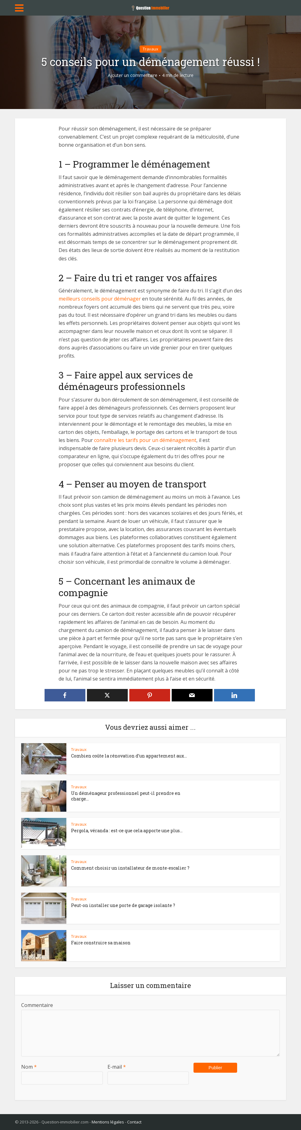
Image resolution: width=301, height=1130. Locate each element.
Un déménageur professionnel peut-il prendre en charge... (125, 796)
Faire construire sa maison (101, 943)
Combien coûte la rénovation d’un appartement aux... (129, 756)
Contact (134, 1122)
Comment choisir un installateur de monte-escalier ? (130, 868)
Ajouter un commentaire (132, 75)
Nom (29, 1066)
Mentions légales (108, 1122)
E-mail (117, 1066)
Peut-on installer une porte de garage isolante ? (123, 905)
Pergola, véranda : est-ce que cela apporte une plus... (127, 830)
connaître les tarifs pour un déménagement (145, 440)
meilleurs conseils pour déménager (100, 298)
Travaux (150, 49)
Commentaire (37, 1005)
